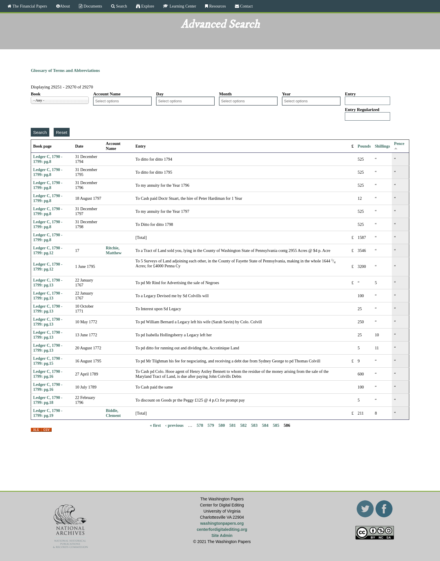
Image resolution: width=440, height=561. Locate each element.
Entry (350, 94)
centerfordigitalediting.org (222, 529)
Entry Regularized (362, 109)
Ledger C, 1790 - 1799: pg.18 (47, 400)
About (65, 6)
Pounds (364, 146)
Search (121, 6)
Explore (147, 6)
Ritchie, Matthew (114, 250)
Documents (92, 6)
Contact (246, 6)
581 (232, 425)
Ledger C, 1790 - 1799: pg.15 (47, 361)
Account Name (107, 94)
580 (221, 425)
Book (35, 94)
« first (155, 425)
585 (276, 425)
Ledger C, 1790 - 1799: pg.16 (47, 374)
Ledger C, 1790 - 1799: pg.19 (47, 413)
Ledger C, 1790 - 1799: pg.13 (47, 282)
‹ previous (174, 425)
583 (254, 425)
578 (200, 425)
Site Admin (222, 535)
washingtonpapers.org (222, 523)
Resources (217, 6)
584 (265, 425)
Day (160, 94)
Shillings (382, 146)
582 (243, 425)
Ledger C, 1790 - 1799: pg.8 (47, 159)
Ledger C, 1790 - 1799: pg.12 (47, 250)
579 (210, 425)
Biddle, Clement (113, 413)
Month (225, 94)
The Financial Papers (29, 6)
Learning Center (182, 6)
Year (286, 94)
